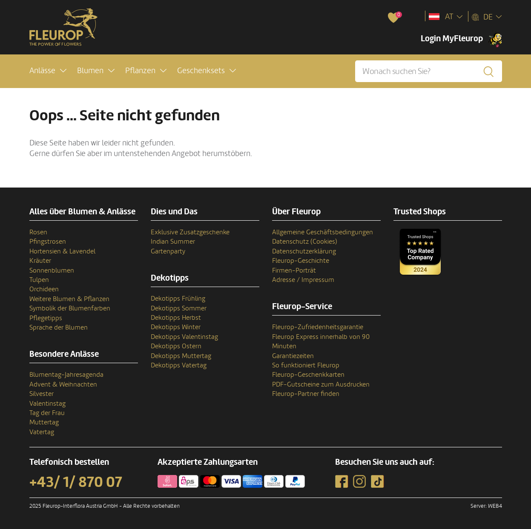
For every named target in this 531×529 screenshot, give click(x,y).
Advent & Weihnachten (63, 384)
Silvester (41, 394)
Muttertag (44, 422)
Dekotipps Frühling (178, 298)
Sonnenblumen (51, 270)
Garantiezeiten (293, 356)
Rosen (38, 232)
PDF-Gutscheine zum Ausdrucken (321, 384)
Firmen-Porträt (294, 270)
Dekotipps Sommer (179, 308)
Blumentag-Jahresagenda (66, 374)
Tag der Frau (47, 413)
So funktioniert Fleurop (305, 365)
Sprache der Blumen (58, 327)
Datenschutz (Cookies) (304, 241)
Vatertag (41, 432)
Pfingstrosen (47, 241)
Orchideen (44, 289)
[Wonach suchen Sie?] (428, 71)
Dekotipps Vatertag (179, 365)
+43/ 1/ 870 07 (75, 482)
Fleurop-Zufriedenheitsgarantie (317, 327)
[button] (47, 71)
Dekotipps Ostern (176, 346)
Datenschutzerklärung (304, 251)
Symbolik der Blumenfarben (69, 308)
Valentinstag (47, 403)
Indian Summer (173, 241)
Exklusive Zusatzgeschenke (190, 232)
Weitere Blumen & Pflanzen (69, 299)
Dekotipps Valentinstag (184, 337)
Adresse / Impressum (303, 280)
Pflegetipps (45, 318)
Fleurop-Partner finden (305, 394)
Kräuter (40, 260)
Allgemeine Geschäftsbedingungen (322, 232)
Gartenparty (168, 251)
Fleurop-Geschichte (300, 260)
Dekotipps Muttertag (181, 356)
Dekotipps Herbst (176, 317)
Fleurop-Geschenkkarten (308, 374)
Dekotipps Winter (176, 327)
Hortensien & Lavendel (62, 251)
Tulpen (39, 280)
